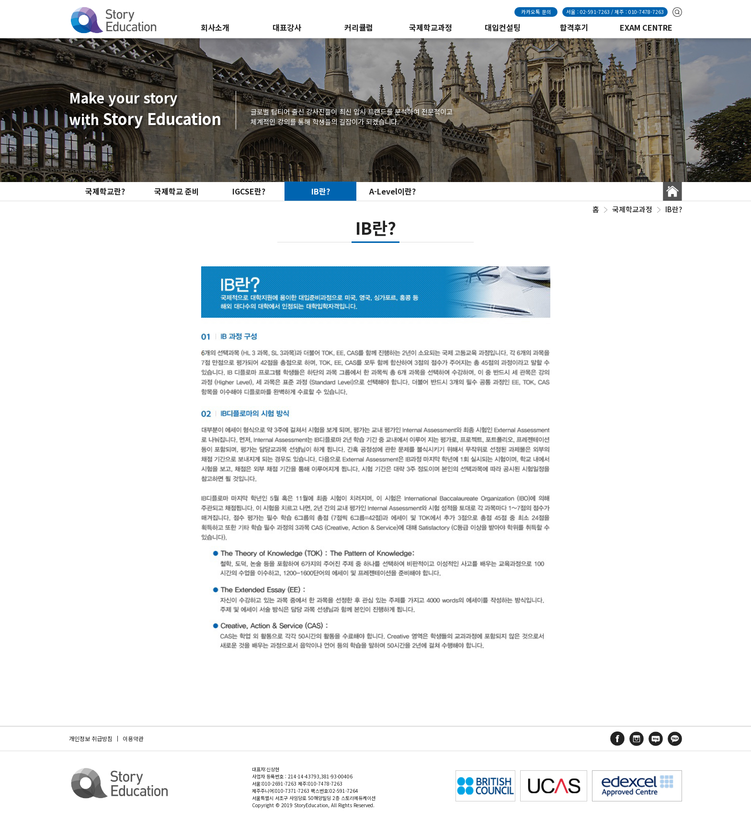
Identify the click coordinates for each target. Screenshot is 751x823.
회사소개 (215, 27)
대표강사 (287, 27)
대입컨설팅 (503, 27)
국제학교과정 (430, 27)
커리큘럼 (358, 27)
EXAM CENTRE (646, 27)
